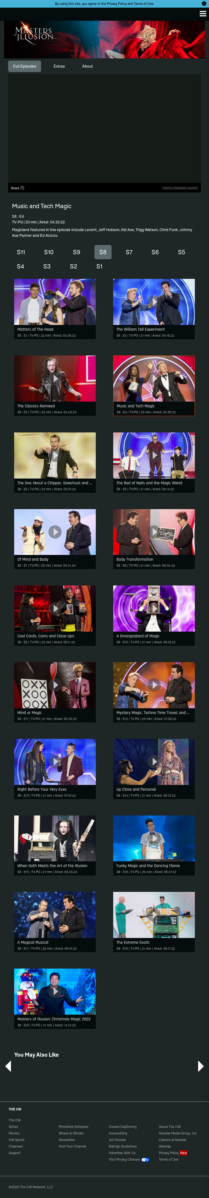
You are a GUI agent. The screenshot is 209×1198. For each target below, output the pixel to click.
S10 (49, 252)
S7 (129, 252)
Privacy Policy (117, 4)
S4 (20, 266)
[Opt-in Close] (204, 3)
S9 (76, 252)
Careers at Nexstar (172, 1140)
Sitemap (165, 1146)
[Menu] (203, 13)
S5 (181, 252)
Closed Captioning (123, 1127)
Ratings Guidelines (123, 1146)
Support (14, 1153)
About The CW (170, 1127)
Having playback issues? (180, 188)
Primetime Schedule (73, 1127)
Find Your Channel (72, 1146)
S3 (47, 266)
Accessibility (118, 1133)
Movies (14, 1133)
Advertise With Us (122, 1153)
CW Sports (16, 1140)
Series (13, 1127)
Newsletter (67, 1140)
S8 (103, 252)
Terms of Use (143, 4)
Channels (16, 1146)
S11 (21, 252)
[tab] (24, 66)
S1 (99, 266)
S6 (155, 252)
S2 (73, 266)
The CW (9, 12)
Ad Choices (117, 1140)
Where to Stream (71, 1133)
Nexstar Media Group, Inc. (178, 1133)
